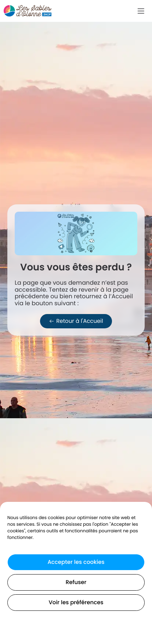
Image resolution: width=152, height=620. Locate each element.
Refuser (76, 582)
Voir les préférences (75, 602)
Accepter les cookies (75, 562)
